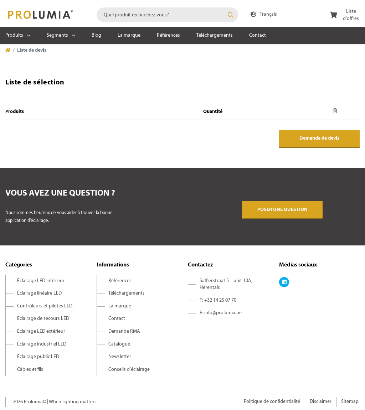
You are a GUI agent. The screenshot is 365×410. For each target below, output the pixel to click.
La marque (129, 35)
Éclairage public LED (38, 356)
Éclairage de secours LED (43, 318)
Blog (96, 35)
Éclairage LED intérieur (41, 281)
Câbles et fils (30, 369)
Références (168, 35)
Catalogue (119, 344)
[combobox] (167, 14)
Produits (14, 35)
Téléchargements (214, 35)
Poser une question (282, 209)
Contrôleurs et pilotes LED (44, 306)
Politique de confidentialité (272, 401)
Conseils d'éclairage (129, 369)
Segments (57, 35)
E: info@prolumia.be (221, 313)
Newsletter (119, 356)
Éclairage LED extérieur (41, 331)
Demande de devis (319, 138)
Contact (257, 35)
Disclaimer (320, 401)
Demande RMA (124, 331)
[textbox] (167, 14)
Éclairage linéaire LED (39, 293)
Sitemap (350, 401)
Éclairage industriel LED (41, 344)
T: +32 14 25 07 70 (218, 300)
